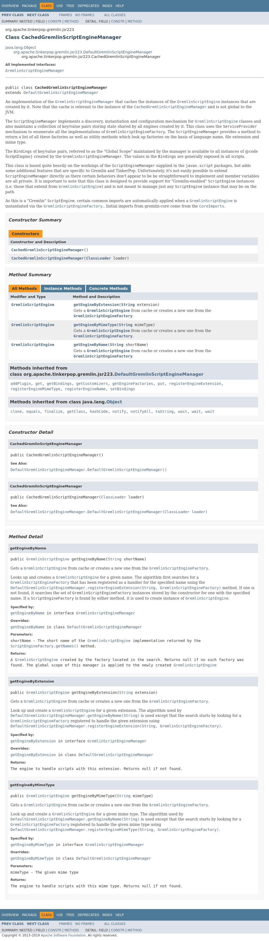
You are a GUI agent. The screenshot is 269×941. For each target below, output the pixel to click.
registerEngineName (85, 389)
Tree (70, 6)
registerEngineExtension (195, 383)
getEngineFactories (132, 383)
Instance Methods (63, 288)
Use (59, 6)
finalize (53, 411)
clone (16, 411)
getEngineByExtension (96, 304)
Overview (10, 6)
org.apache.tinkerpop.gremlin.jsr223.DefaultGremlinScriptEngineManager (82, 52)
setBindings (122, 389)
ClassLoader (98, 258)
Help (120, 6)
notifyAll (141, 411)
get (38, 383)
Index (107, 6)
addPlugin (20, 383)
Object (114, 401)
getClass (76, 411)
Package (29, 6)
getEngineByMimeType (95, 325)
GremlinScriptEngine (32, 304)
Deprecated (88, 6)
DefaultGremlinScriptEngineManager (60, 92)
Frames (65, 15)
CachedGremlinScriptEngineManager (47, 250)
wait (182, 411)
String (128, 304)
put (161, 383)
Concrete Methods (108, 288)
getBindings (59, 383)
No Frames (84, 15)
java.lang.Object (20, 47)
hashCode (99, 411)
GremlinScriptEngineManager (34, 70)
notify (119, 411)
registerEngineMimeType (35, 389)
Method (71, 21)
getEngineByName (90, 344)
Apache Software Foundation (63, 935)
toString (165, 411)
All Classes (114, 15)
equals (33, 411)
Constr (54, 21)
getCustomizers (92, 383)
